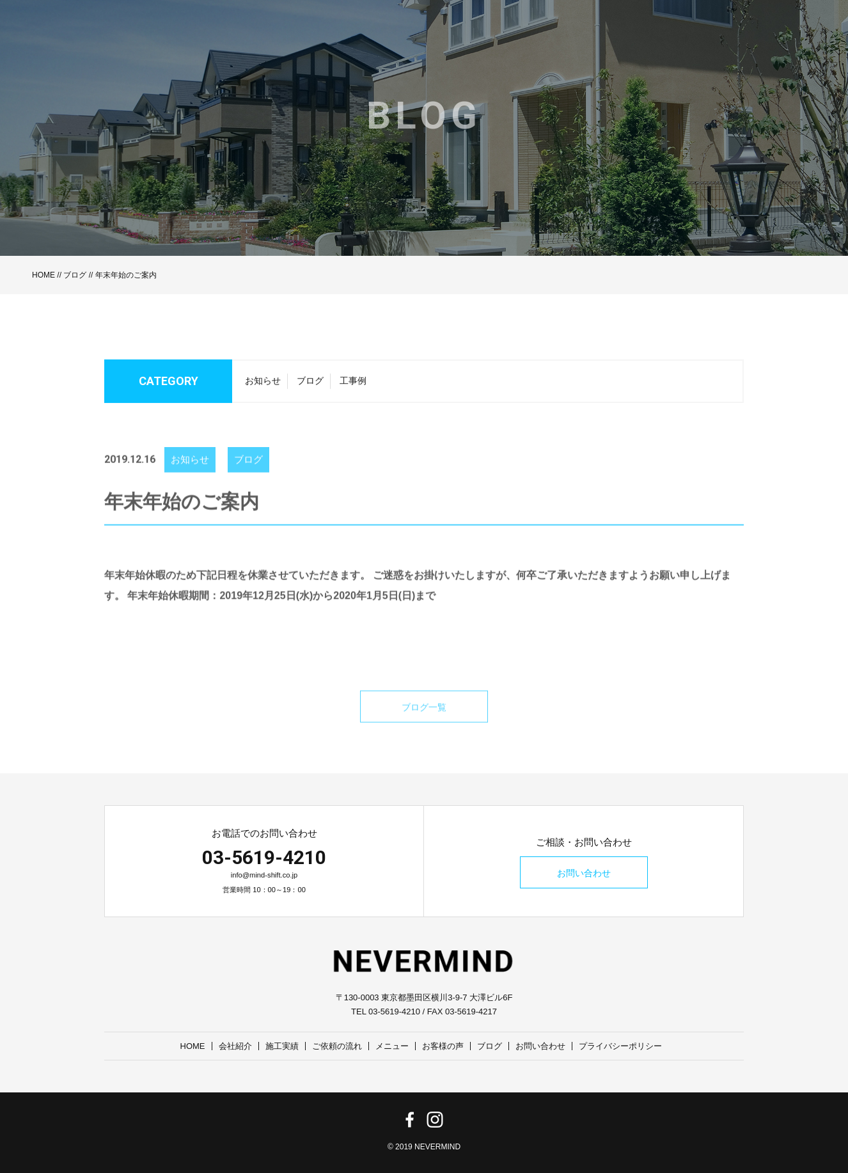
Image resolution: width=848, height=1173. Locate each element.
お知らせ (263, 384)
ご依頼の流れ (337, 1046)
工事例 (353, 384)
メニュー (392, 1046)
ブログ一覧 (424, 721)
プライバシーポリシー (620, 1046)
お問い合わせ (584, 873)
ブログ (74, 275)
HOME (43, 275)
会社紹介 (235, 1046)
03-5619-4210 (264, 857)
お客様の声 (443, 1046)
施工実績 (282, 1046)
